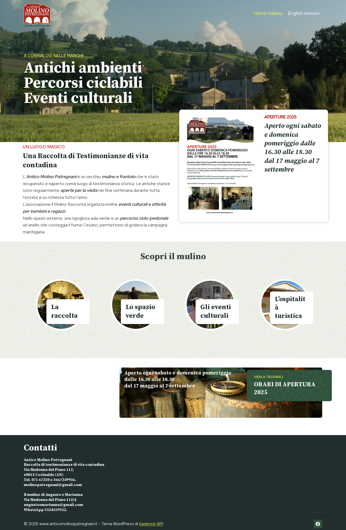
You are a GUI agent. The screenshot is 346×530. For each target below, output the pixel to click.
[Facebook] (318, 518)
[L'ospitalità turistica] (285, 304)
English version (304, 13)
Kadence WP (151, 518)
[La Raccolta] (61, 304)
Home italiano (268, 13)
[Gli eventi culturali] (210, 304)
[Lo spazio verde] (136, 304)
